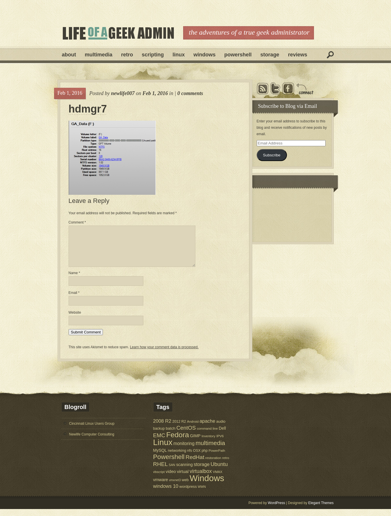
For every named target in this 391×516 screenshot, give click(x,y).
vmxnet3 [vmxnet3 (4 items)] (175, 487)
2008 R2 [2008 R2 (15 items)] (162, 428)
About (69, 55)
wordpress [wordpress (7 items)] (188, 493)
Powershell (238, 55)
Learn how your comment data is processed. (164, 354)
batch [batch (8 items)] (170, 435)
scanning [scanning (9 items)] (184, 471)
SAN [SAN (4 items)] (172, 472)
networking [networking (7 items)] (177, 457)
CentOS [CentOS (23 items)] (186, 435)
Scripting (153, 55)
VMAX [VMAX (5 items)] (217, 479)
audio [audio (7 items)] (221, 428)
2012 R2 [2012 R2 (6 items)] (179, 428)
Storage (269, 55)
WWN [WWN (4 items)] (202, 493)
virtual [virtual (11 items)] (183, 478)
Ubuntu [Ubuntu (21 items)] (219, 471)
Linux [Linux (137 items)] (163, 449)
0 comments (190, 93)
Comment (77, 222)
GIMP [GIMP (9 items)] (195, 442)
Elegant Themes (320, 510)
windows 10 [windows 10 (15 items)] (165, 493)
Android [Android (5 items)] (193, 428)
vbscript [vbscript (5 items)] (159, 479)
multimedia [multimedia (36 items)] (210, 450)
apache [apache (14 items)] (207, 428)
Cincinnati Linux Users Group (92, 430)
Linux (179, 55)
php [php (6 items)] (204, 458)
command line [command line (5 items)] (207, 435)
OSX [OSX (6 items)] (197, 458)
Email (74, 300)
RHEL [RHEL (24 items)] (160, 471)
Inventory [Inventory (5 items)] (208, 443)
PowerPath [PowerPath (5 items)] (217, 457)
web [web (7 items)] (185, 487)
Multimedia (99, 55)
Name (74, 280)
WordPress (276, 510)
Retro (127, 55)
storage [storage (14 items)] (202, 471)
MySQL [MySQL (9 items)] (160, 457)
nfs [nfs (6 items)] (189, 458)
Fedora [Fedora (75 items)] (177, 442)
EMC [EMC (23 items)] (159, 442)
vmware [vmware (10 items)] (160, 486)
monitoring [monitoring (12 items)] (183, 450)
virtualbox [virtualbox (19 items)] (201, 478)
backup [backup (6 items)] (159, 435)
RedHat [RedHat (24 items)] (194, 464)
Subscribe (271, 155)
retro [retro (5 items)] (225, 465)
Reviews (297, 55)
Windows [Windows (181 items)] (207, 485)
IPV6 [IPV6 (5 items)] (220, 443)
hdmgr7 (88, 109)
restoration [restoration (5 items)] (213, 465)
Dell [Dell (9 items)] (222, 435)
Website (75, 319)
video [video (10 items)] (171, 478)
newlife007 (123, 93)
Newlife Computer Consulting (91, 441)
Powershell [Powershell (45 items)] (169, 463)
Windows (205, 55)
